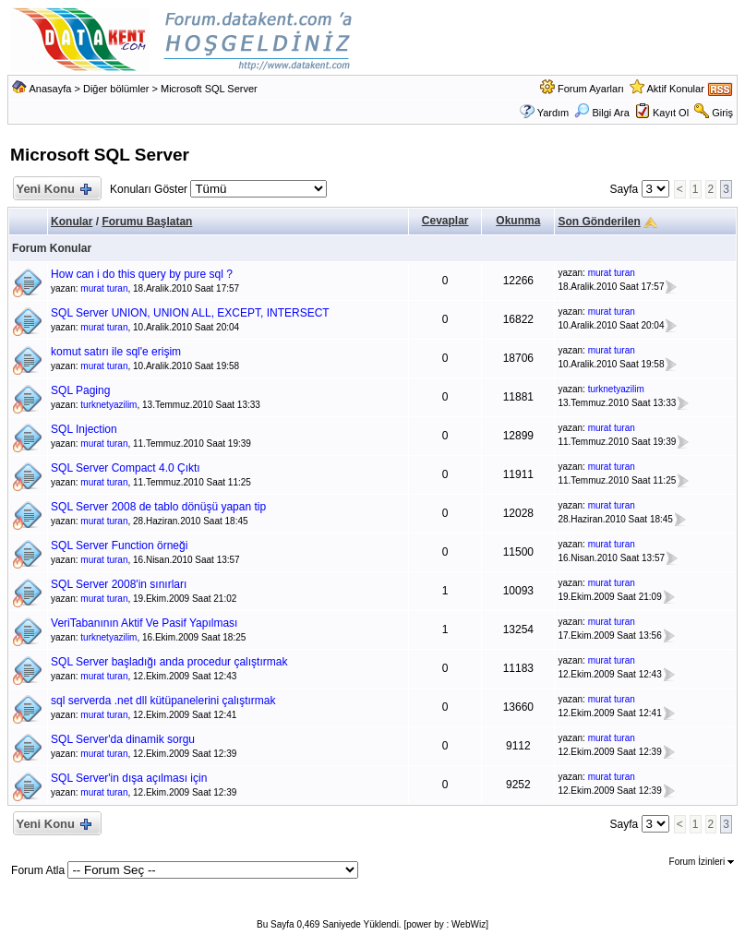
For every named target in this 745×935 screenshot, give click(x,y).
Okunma (518, 220)
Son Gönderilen (599, 221)
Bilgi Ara (601, 112)
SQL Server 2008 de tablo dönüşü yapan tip (158, 506)
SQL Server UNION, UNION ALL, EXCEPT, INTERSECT (190, 312)
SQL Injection (84, 429)
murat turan (103, 288)
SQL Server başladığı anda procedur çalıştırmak (169, 661)
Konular (71, 221)
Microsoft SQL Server (209, 88)
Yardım (553, 112)
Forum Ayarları (591, 88)
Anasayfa (51, 88)
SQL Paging (80, 390)
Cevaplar (445, 220)
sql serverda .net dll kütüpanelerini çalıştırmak (163, 700)
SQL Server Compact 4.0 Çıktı (125, 468)
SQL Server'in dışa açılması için (129, 778)
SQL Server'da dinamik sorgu (123, 739)
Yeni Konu (53, 190)
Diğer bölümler (116, 88)
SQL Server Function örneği (119, 545)
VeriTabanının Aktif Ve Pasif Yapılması (144, 623)
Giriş (722, 112)
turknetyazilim (108, 405)
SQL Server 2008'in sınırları (118, 584)
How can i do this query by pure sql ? (142, 274)
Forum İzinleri (701, 862)
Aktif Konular (674, 88)
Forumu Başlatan (147, 221)
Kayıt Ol (671, 112)
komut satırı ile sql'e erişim (116, 351)
